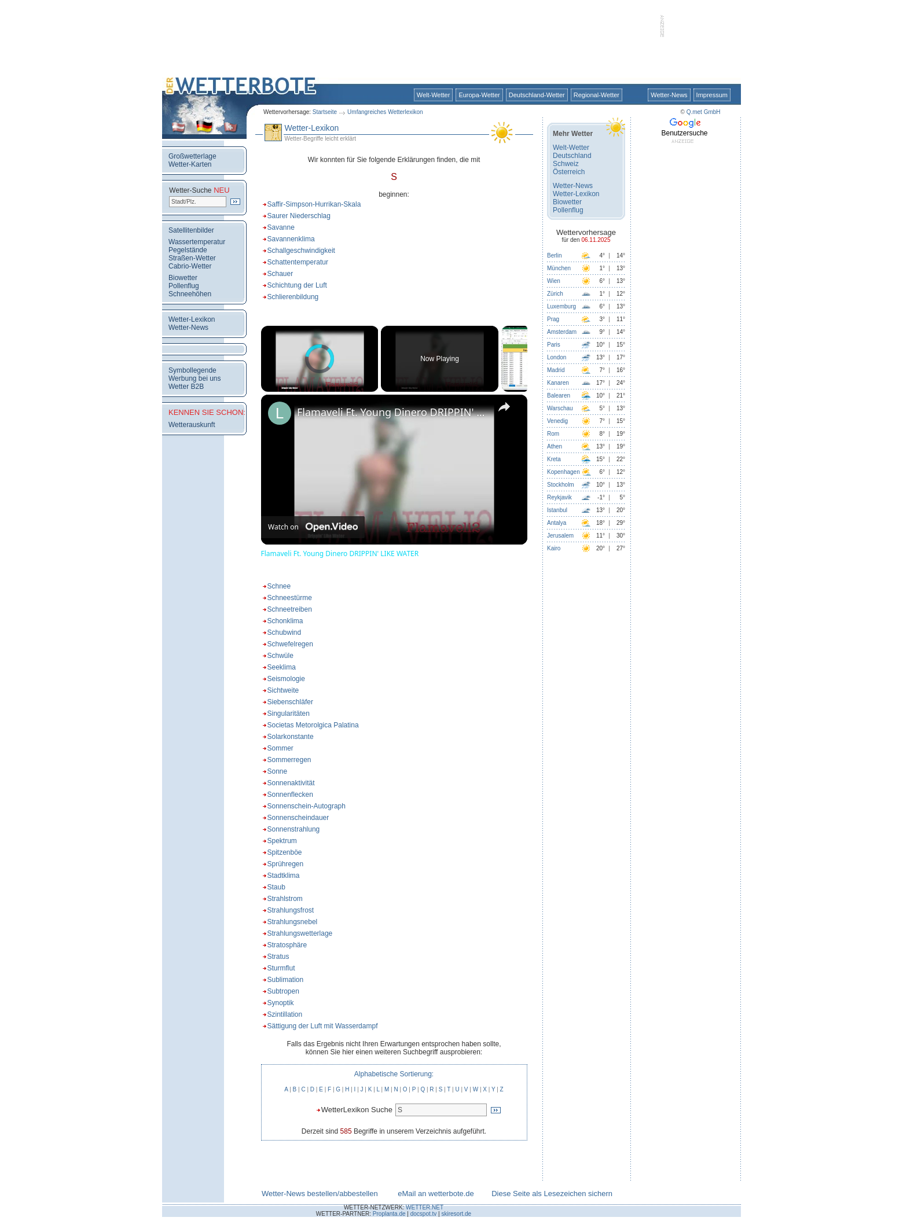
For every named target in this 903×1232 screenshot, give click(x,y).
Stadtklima (283, 875)
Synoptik (280, 1003)
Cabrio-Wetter (189, 266)
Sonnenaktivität (291, 783)
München (559, 268)
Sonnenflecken (290, 794)
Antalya (556, 523)
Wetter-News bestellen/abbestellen (320, 1193)
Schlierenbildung (293, 297)
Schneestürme (289, 598)
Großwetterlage (192, 156)
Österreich (569, 172)
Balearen (558, 395)
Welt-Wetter (433, 94)
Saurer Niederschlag (299, 216)
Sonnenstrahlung (293, 829)
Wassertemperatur (196, 242)
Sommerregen (289, 760)
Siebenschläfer (290, 702)
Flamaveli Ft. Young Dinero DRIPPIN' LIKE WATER (392, 412)
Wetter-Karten (189, 164)
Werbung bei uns (194, 378)
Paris (553, 344)
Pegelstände (187, 250)
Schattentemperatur (297, 262)
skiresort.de (456, 1214)
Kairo (553, 548)
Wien (553, 281)
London (556, 357)
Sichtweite (283, 690)
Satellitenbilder (191, 230)
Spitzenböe (284, 852)
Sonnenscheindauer (298, 818)
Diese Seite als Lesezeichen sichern (551, 1193)
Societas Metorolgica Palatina (313, 725)
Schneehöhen (189, 294)
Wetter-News (669, 94)
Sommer (280, 748)
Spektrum (282, 841)
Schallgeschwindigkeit (301, 251)
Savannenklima (291, 239)
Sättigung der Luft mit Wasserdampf (322, 1026)
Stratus (278, 956)
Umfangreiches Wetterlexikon (385, 112)
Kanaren (558, 383)
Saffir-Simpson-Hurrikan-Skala (314, 204)
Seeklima (281, 667)
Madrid (556, 370)
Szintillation (285, 1014)
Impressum (712, 94)
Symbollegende (192, 370)
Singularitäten (288, 713)
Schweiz (566, 164)
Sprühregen (285, 864)
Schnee (279, 586)
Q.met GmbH (704, 112)
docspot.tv (423, 1214)
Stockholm (560, 484)
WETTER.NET (424, 1207)
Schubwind (284, 632)
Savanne (281, 227)
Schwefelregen (290, 644)
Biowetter (182, 278)
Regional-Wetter (596, 94)
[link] (279, 413)
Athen (554, 446)
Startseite (325, 112)
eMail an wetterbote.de (436, 1193)
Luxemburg (561, 306)
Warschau (560, 408)
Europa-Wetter (479, 94)
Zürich (555, 293)
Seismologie (286, 679)
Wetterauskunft (191, 425)
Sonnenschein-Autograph (306, 806)
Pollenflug (183, 286)
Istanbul (557, 510)
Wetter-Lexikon (191, 319)
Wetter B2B (186, 387)
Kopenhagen (563, 472)
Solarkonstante (290, 737)
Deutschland (572, 156)
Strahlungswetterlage (300, 933)
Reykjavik (559, 497)
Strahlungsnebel (292, 922)
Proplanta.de (389, 1214)
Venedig (557, 421)
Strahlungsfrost (290, 910)
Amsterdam (562, 332)
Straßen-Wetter (192, 258)
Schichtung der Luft (297, 285)
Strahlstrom (285, 899)
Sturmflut (281, 968)
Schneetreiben (289, 609)
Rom (553, 434)
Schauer (280, 274)
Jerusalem (560, 535)
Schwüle (280, 656)
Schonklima (285, 621)
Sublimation (285, 980)
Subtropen (283, 991)
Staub (276, 887)
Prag (553, 319)
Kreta (554, 459)
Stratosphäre (287, 945)
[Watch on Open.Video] (313, 527)
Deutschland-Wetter (537, 94)
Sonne (277, 771)
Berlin (554, 255)
